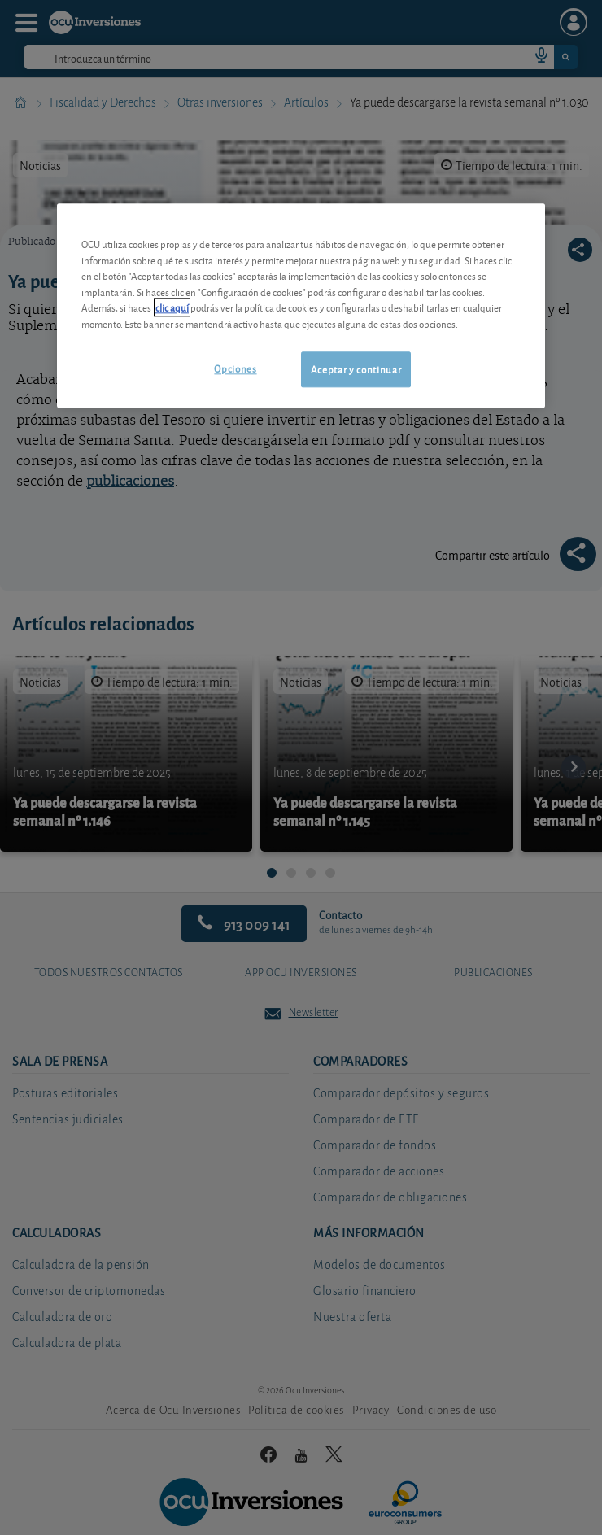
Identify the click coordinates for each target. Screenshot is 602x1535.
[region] (301, 305)
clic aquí (172, 307)
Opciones (235, 368)
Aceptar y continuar (356, 369)
